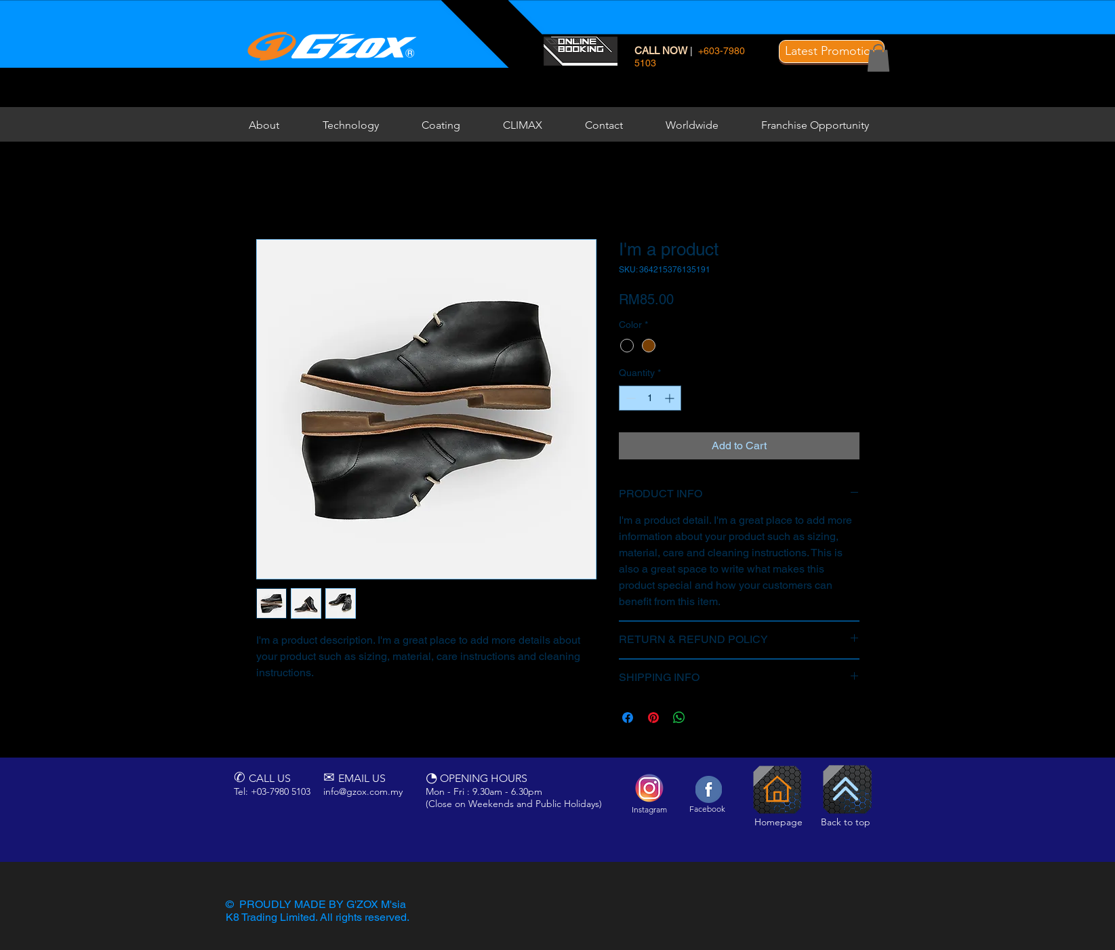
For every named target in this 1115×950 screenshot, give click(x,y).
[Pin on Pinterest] (653, 717)
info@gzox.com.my (363, 791)
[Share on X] (705, 717)
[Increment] (670, 398)
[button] (832, 51)
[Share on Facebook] (628, 717)
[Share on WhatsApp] (679, 717)
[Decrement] (629, 398)
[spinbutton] (650, 398)
